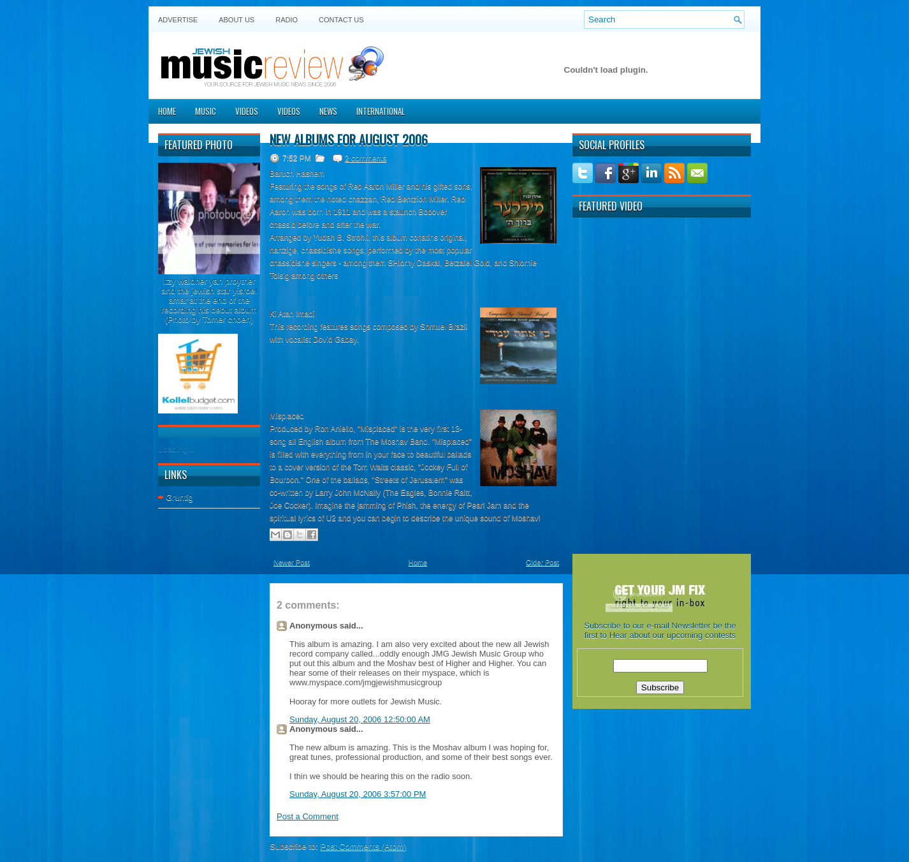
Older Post (542, 562)
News (328, 111)
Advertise (178, 20)
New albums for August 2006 (349, 139)
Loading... (176, 449)
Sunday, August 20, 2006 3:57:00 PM (357, 794)
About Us (236, 20)
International (380, 111)
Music (205, 111)
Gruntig (179, 497)
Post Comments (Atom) (364, 846)
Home (167, 111)
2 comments (365, 158)
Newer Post (291, 562)
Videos (246, 111)
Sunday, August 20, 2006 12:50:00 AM (359, 719)
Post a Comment (307, 816)
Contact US (341, 20)
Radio (286, 20)
